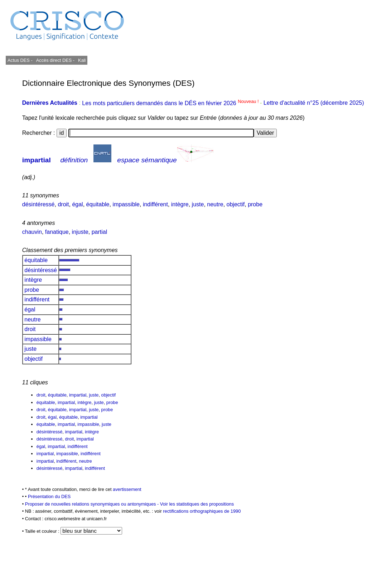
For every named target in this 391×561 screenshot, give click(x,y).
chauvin (32, 232)
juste (198, 204)
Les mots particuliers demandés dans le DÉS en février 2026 (171, 103)
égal (77, 204)
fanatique (57, 232)
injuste (80, 232)
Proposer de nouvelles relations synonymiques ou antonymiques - (92, 504)
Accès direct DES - (55, 60)
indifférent (155, 204)
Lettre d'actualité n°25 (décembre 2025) (314, 103)
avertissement (127, 489)
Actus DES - (20, 60)
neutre (215, 204)
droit (63, 204)
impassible (126, 204)
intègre (180, 204)
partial (99, 232)
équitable (98, 204)
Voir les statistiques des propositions (197, 504)
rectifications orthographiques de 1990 (202, 511)
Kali (82, 60)
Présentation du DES (49, 496)
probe (255, 204)
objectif (236, 204)
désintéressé (38, 204)
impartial (36, 160)
